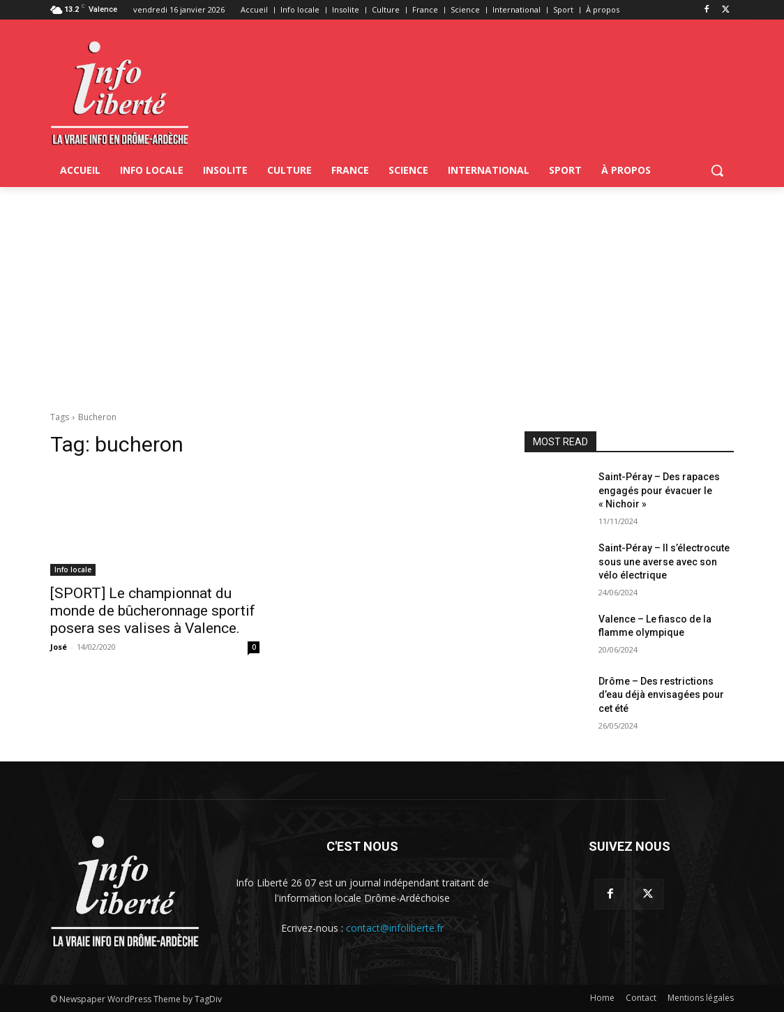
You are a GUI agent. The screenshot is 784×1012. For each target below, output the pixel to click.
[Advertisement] (392, 291)
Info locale (72, 569)
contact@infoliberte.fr (395, 928)
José (58, 646)
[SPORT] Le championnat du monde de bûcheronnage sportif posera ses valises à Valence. (152, 611)
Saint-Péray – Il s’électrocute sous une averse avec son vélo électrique (664, 561)
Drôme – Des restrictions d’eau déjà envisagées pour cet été (661, 695)
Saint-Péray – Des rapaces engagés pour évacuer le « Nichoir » (659, 490)
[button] (717, 170)
